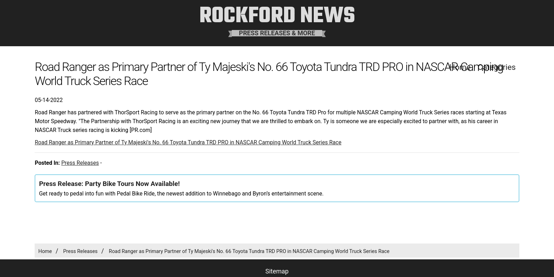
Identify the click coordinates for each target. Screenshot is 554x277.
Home (45, 251)
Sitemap (277, 271)
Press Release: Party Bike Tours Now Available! (109, 184)
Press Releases (80, 162)
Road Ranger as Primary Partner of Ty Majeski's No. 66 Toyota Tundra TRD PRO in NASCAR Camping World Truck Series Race (188, 142)
